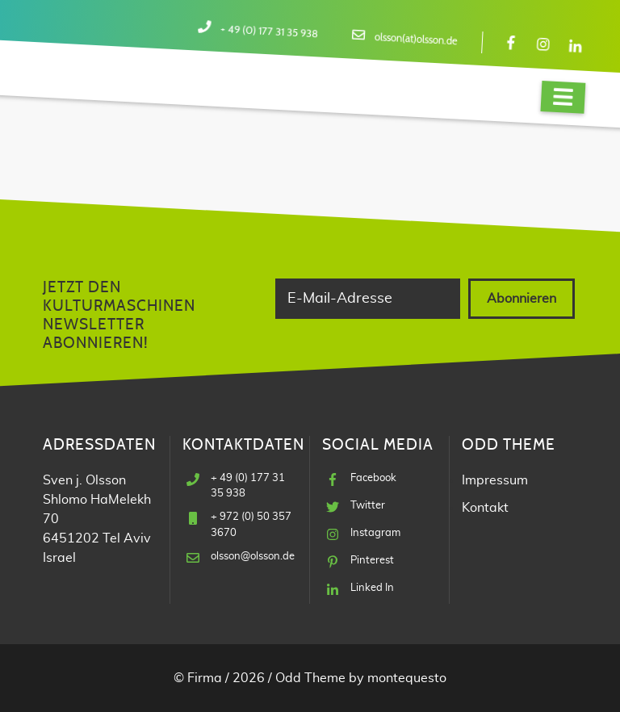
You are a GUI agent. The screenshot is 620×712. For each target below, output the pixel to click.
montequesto (406, 678)
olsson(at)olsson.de (417, 39)
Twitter (367, 505)
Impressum (495, 480)
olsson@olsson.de (253, 556)
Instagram (375, 533)
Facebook (373, 478)
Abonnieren (521, 298)
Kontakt (485, 507)
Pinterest (372, 560)
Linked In (372, 588)
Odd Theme (310, 678)
